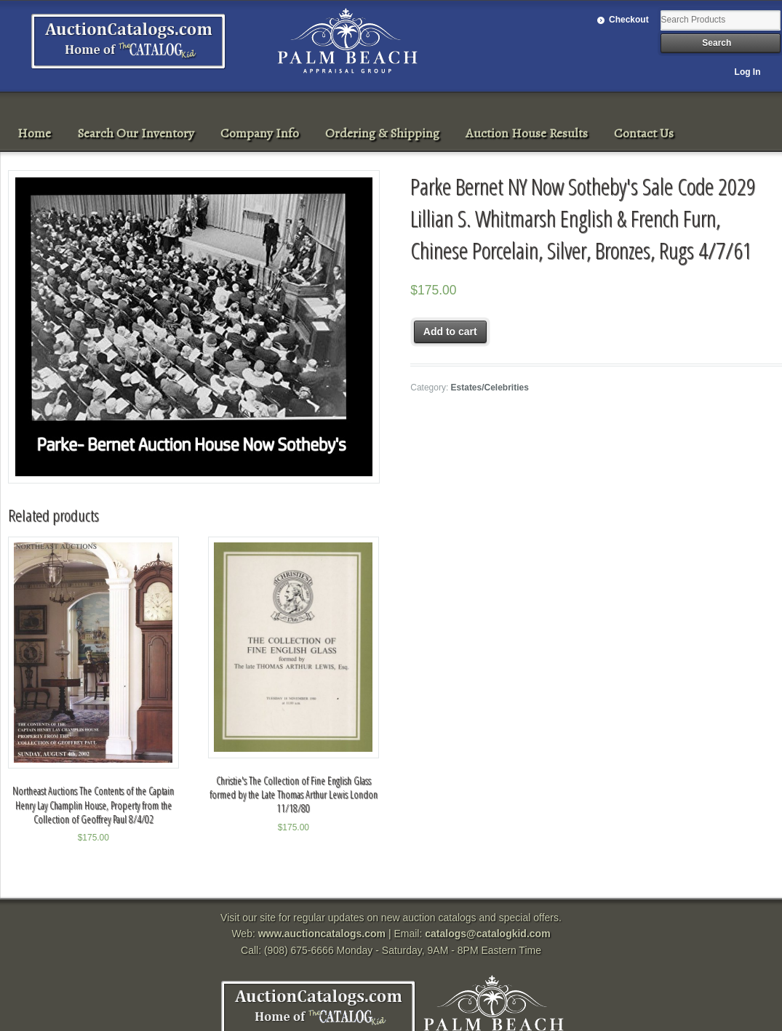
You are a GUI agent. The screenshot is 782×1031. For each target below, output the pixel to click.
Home (34, 133)
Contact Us (644, 133)
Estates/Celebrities (490, 387)
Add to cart (450, 331)
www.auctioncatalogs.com (322, 933)
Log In (748, 72)
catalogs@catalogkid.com (487, 933)
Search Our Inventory (135, 133)
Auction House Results (527, 133)
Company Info (259, 133)
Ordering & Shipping (382, 133)
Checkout (629, 20)
